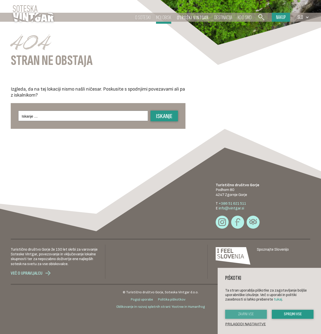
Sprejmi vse (293, 314)
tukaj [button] (278, 299)
